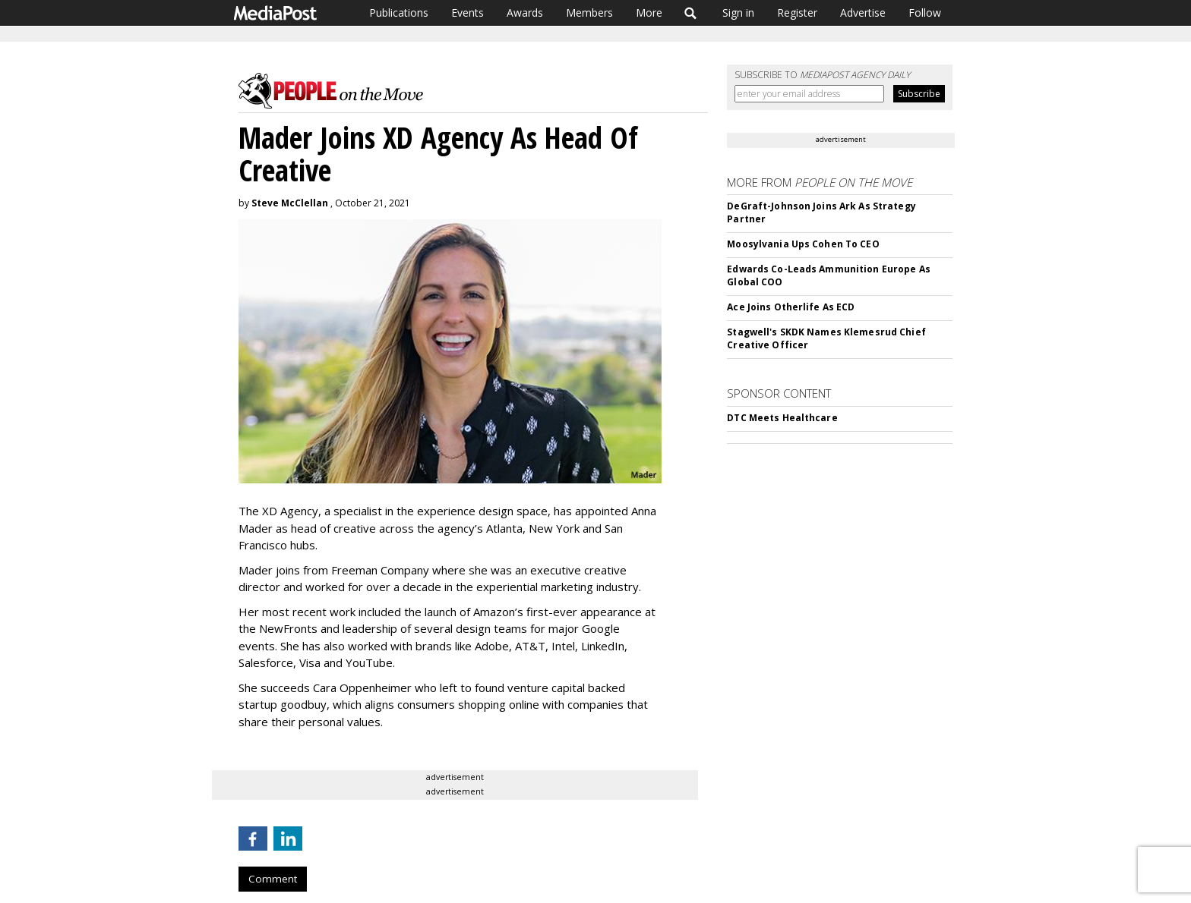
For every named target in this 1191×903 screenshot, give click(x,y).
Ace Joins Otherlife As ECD (791, 306)
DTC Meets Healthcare (782, 417)
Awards (525, 12)
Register (797, 12)
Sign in (738, 12)
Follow (924, 12)
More (649, 12)
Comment (272, 879)
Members (589, 12)
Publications (398, 12)
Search (691, 13)
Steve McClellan (289, 203)
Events (467, 12)
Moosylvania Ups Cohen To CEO (803, 244)
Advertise (863, 12)
